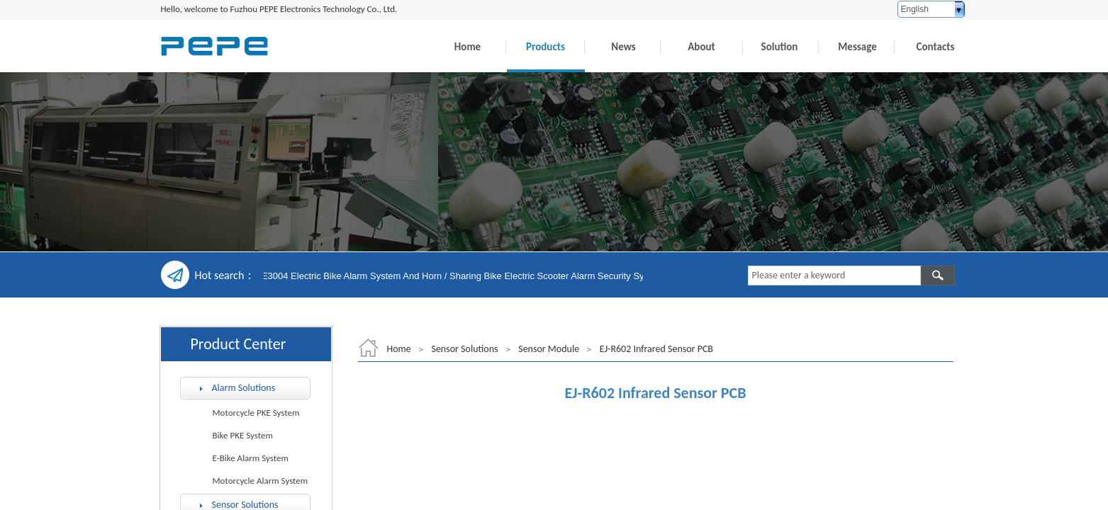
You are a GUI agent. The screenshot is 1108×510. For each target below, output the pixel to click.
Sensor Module (548, 349)
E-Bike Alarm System (251, 458)
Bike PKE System (243, 435)
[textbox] (834, 275)
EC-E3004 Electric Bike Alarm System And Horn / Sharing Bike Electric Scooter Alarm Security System (458, 276)
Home (467, 46)
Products (545, 46)
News (623, 46)
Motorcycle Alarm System (260, 480)
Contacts (936, 46)
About (701, 46)
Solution (779, 46)
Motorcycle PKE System (256, 412)
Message (857, 46)
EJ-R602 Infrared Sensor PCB (656, 349)
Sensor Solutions (464, 349)
